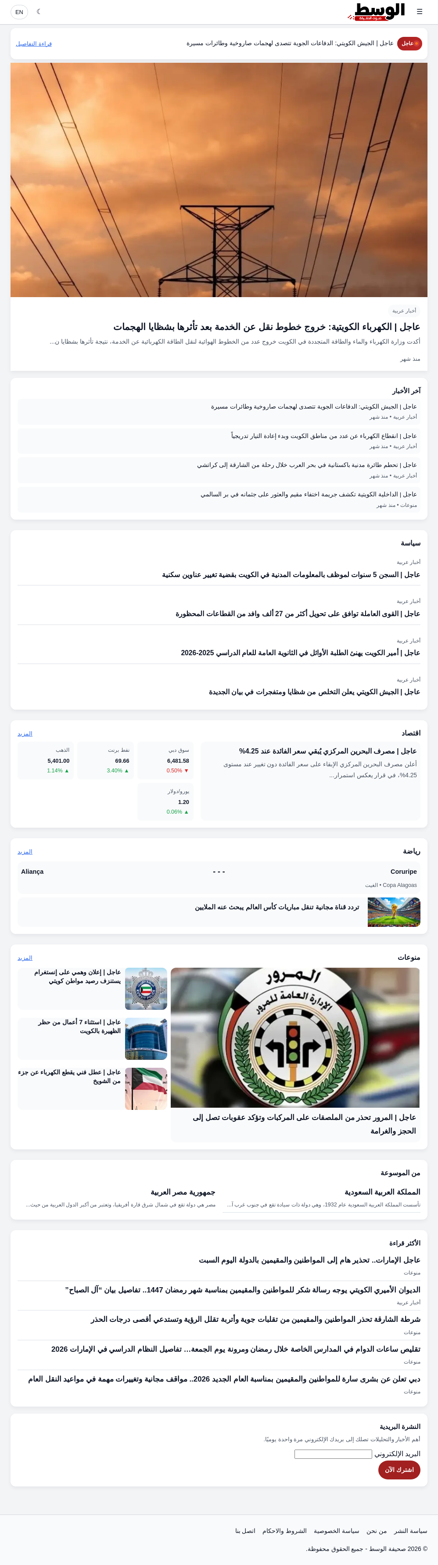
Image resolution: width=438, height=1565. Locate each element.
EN (19, 12)
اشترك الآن (399, 1469)
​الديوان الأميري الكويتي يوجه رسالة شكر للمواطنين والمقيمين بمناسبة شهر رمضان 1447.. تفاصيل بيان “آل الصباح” (242, 1290)
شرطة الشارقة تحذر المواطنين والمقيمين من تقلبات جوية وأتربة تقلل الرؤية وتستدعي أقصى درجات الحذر (255, 1319)
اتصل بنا (245, 1530)
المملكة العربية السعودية (382, 1192)
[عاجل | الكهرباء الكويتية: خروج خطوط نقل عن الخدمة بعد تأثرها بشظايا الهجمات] (219, 217)
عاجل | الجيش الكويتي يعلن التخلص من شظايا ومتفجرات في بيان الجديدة (314, 692)
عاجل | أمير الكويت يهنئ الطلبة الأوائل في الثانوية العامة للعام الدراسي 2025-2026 (300, 653)
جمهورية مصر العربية (183, 1192)
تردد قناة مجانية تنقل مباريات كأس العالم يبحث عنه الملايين (277, 907)
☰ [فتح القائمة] (419, 11)
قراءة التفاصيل (34, 43)
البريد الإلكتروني (397, 1453)
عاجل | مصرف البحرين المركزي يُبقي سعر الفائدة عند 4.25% (328, 751)
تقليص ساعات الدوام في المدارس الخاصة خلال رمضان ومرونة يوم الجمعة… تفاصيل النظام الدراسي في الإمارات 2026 (235, 1349)
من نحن (376, 1530)
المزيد (25, 733)
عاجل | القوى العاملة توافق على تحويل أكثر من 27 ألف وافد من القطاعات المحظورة (298, 613)
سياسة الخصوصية (336, 1530)
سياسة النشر (410, 1530)
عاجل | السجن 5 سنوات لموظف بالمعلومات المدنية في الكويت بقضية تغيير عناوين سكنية (291, 574)
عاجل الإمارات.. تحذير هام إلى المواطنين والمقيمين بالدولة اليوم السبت (309, 1260)
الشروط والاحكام (284, 1530)
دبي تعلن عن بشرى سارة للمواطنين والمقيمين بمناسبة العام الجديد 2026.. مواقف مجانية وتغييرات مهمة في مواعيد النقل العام (224, 1379)
